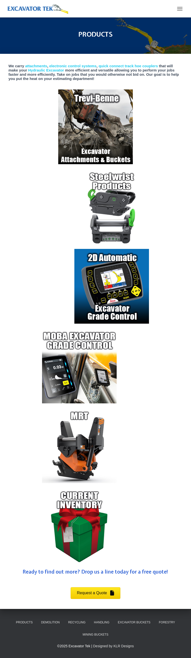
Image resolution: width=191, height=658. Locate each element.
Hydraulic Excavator (46, 70)
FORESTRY (167, 622)
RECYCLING (77, 622)
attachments (36, 66)
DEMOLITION (50, 622)
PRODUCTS (24, 622)
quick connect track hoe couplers (128, 66)
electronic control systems (72, 66)
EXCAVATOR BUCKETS (134, 622)
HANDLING (101, 622)
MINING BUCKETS (95, 634)
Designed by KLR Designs (113, 646)
